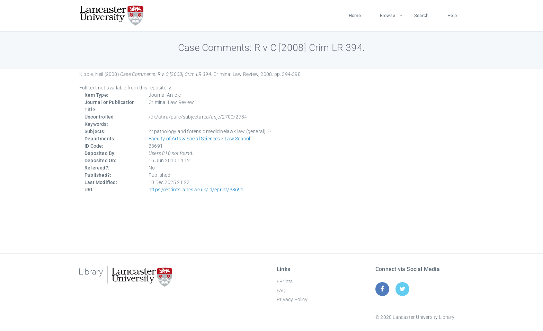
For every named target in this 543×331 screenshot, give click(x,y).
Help (452, 15)
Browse (387, 15)
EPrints (285, 281)
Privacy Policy (292, 299)
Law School (237, 138)
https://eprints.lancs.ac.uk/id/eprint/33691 (196, 189)
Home (355, 15)
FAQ (281, 290)
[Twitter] (403, 289)
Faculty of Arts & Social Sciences (184, 138)
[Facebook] (382, 289)
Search (421, 15)
